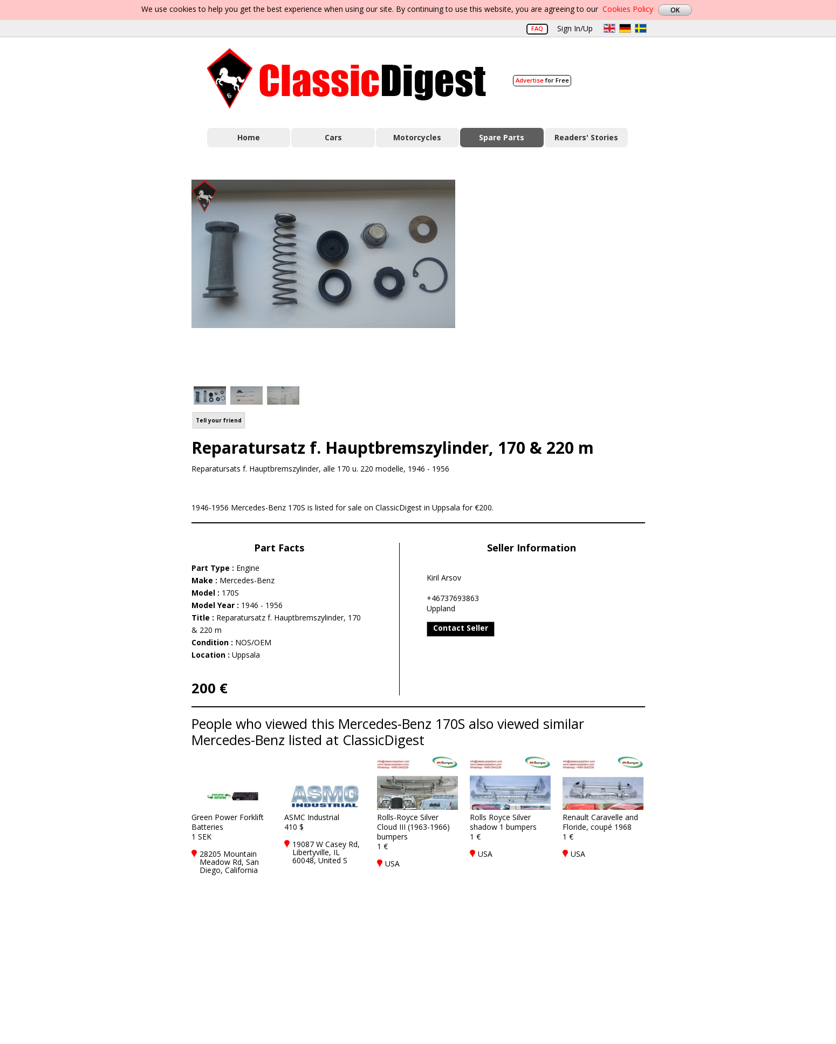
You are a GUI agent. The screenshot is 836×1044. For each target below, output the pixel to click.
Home (248, 137)
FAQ (537, 28)
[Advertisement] (561, 277)
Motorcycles (417, 137)
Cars (333, 137)
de (625, 28)
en (609, 28)
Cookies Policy (627, 9)
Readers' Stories (586, 137)
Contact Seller (460, 628)
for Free (542, 80)
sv (641, 28)
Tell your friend (219, 420)
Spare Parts (501, 137)
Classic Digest (346, 78)
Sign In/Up (575, 28)
